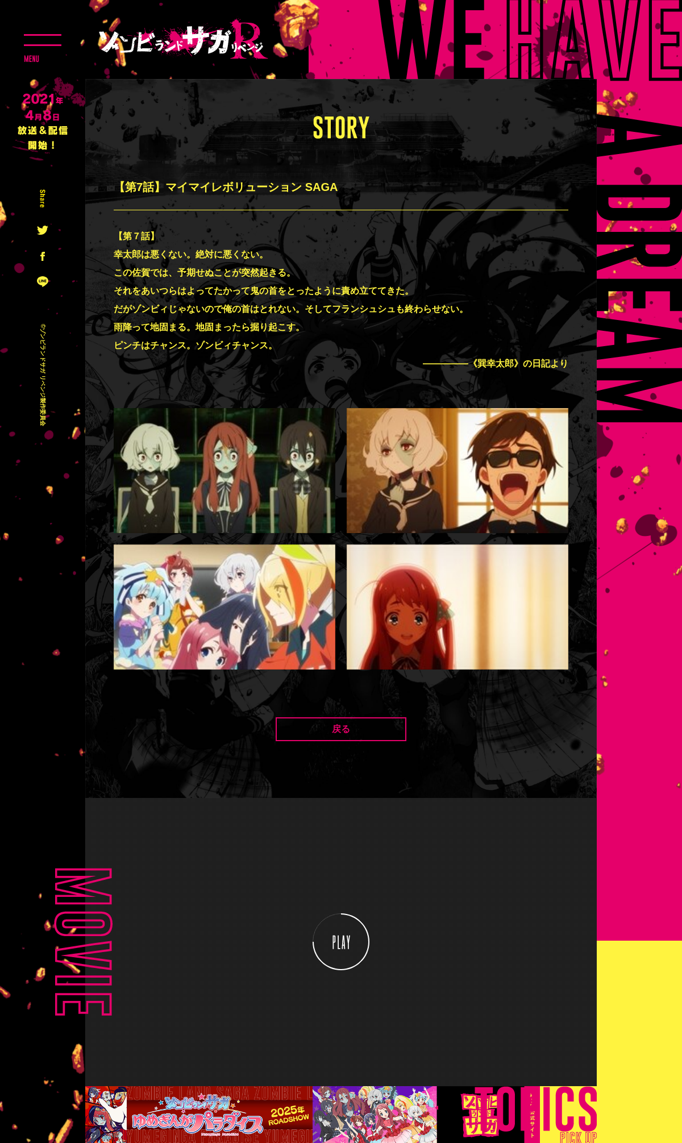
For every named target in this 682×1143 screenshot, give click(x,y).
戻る (341, 729)
